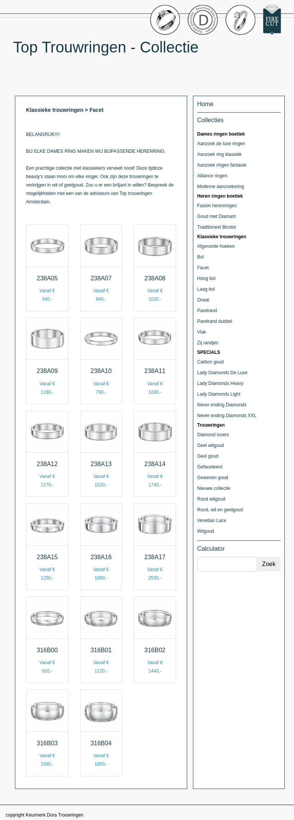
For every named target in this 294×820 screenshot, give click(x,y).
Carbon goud (210, 362)
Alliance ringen (212, 175)
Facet (203, 267)
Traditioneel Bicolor (216, 227)
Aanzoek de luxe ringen (221, 143)
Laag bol (206, 289)
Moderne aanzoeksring (220, 186)
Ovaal (203, 300)
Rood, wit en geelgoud (220, 509)
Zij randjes (207, 342)
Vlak (201, 332)
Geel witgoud (210, 445)
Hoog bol (206, 278)
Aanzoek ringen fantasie (222, 165)
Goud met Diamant (216, 216)
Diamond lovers (213, 434)
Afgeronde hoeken (216, 246)
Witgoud (205, 531)
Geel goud (207, 456)
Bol (200, 257)
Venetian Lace (211, 520)
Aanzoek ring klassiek (219, 154)
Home (205, 104)
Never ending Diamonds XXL (226, 415)
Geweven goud (212, 477)
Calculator (211, 548)
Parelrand (207, 310)
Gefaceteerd (209, 467)
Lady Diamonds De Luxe (222, 372)
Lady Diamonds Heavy (220, 383)
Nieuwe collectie (213, 488)
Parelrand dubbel (214, 321)
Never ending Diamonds (222, 405)
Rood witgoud (211, 499)
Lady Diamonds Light (218, 394)
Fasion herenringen (217, 205)
